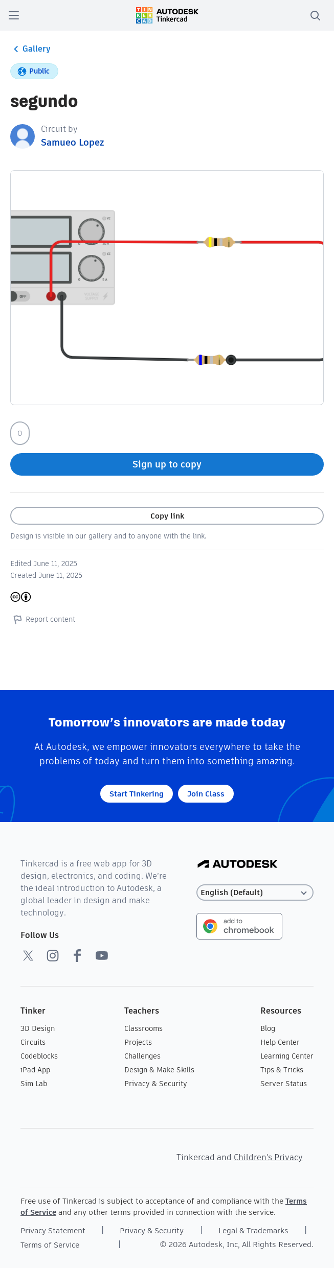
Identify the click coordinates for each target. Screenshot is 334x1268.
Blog (267, 1028)
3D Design (37, 1028)
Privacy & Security (155, 1083)
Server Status (283, 1083)
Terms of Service (49, 1244)
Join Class (206, 793)
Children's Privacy (268, 1157)
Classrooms (143, 1028)
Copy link (167, 515)
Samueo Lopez (72, 142)
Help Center (280, 1042)
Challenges (142, 1056)
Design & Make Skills (159, 1070)
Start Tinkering (136, 793)
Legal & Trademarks (253, 1230)
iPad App (35, 1070)
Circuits (33, 1042)
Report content (42, 619)
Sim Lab (33, 1083)
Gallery (30, 49)
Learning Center (287, 1056)
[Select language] (255, 892)
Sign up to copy (167, 464)
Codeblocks (39, 1056)
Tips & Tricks (281, 1070)
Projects (138, 1042)
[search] (315, 15)
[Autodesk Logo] (237, 864)
